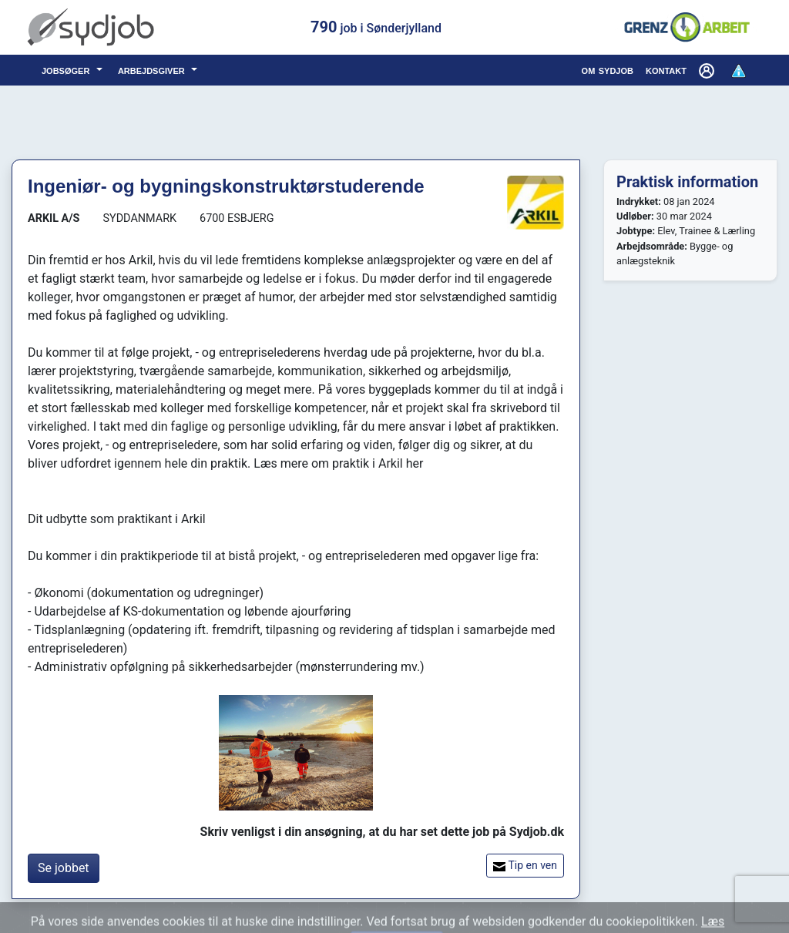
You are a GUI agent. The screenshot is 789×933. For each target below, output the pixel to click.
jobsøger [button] (67, 69)
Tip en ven (525, 865)
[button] (708, 70)
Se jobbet (63, 868)
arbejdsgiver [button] (153, 69)
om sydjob (607, 69)
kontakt (666, 69)
